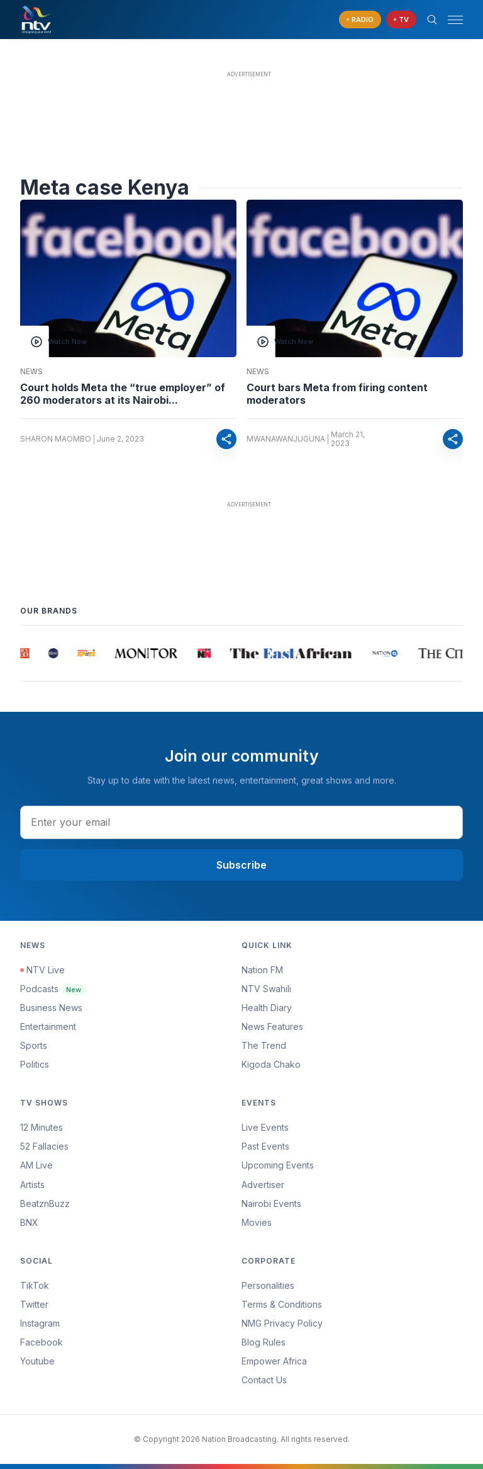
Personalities (268, 1285)
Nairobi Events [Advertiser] (271, 1203)
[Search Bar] (432, 19)
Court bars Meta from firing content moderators (337, 393)
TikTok (34, 1285)
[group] (25, 653)
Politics (34, 1064)
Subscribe (241, 865)
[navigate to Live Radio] (360, 20)
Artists (32, 1184)
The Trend (264, 1045)
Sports (33, 1045)
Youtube (37, 1361)
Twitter (34, 1304)
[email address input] (241, 822)
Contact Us (264, 1380)
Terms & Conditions (282, 1304)
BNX (29, 1222)
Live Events (265, 1127)
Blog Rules (264, 1342)
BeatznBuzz (45, 1203)
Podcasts (53, 988)
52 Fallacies (44, 1146)
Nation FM (262, 969)
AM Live (36, 1165)
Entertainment (48, 1026)
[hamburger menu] (455, 20)
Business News (51, 1007)
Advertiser (263, 1184)
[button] (450, 20)
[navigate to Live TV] (401, 20)
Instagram (40, 1323)
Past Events (265, 1146)
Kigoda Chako (271, 1064)
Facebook (41, 1342)
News (31, 371)
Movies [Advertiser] (257, 1222)
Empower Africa (274, 1361)
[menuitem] (352, 1204)
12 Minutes (41, 1127)
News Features (272, 1026)
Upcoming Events (278, 1165)
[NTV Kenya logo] (36, 19)
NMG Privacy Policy (282, 1323)
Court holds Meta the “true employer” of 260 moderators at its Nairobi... (122, 393)
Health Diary (267, 1007)
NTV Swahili (266, 988)
